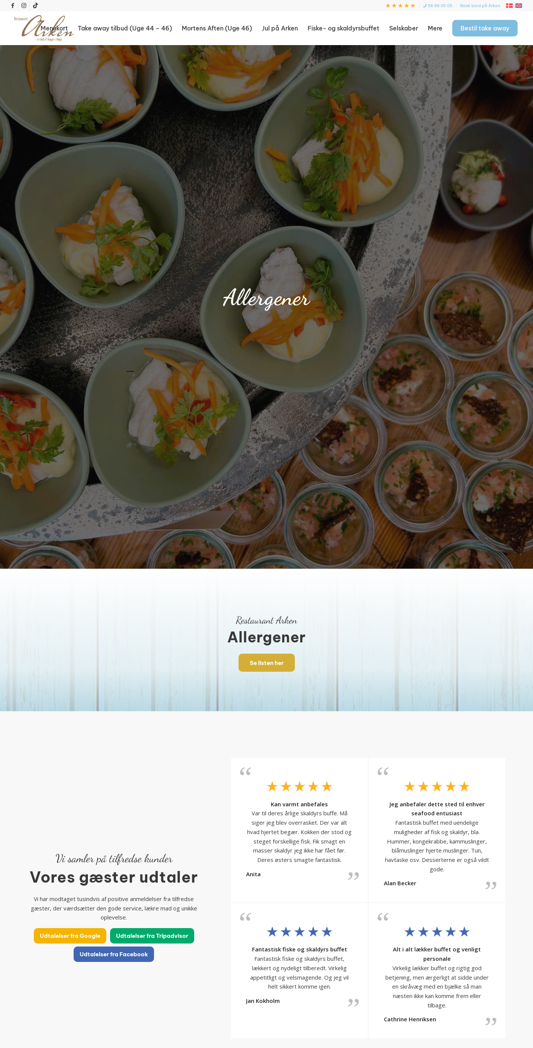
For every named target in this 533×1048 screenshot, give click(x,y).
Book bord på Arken (480, 5)
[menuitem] (401, 6)
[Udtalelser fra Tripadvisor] (152, 936)
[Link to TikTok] (35, 5)
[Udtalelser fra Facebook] (114, 954)
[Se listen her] (267, 663)
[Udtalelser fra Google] (70, 936)
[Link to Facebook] (12, 5)
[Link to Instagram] (23, 5)
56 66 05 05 (437, 5)
